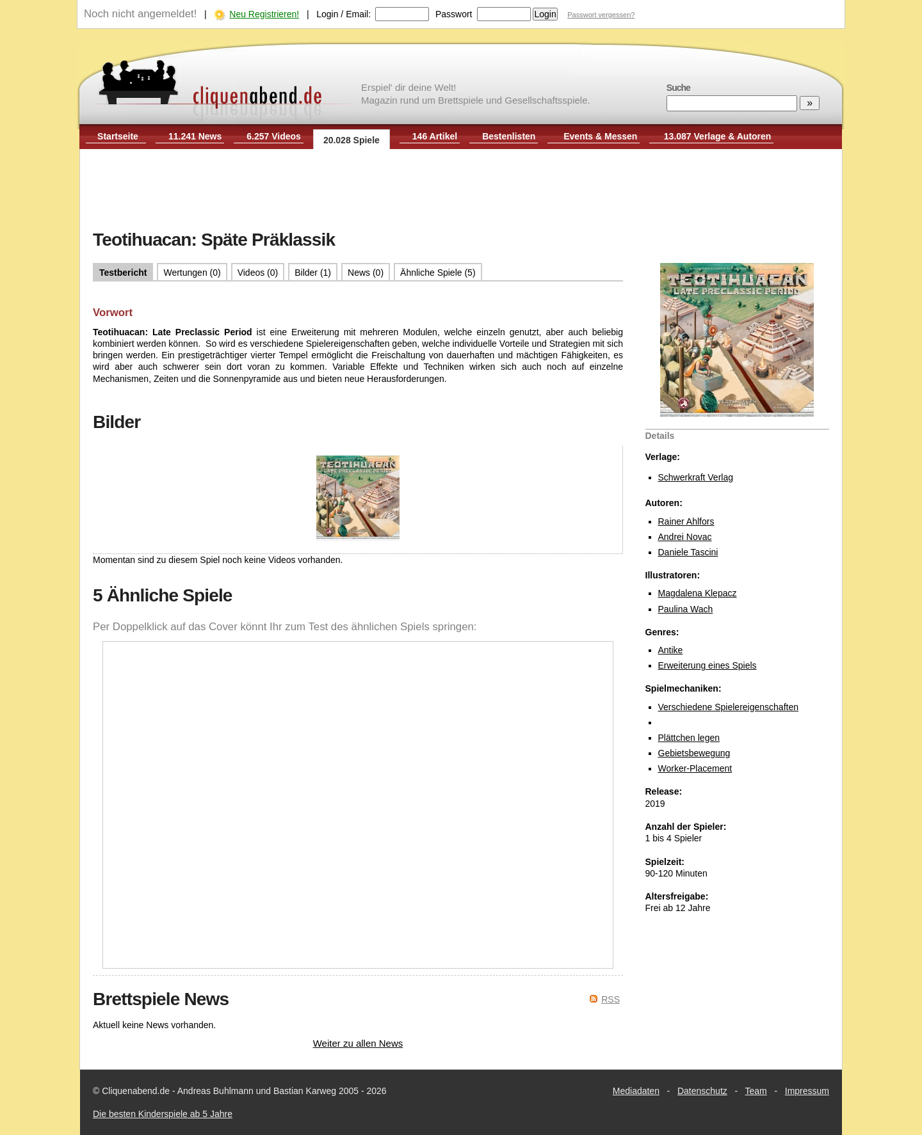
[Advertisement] (461, 190)
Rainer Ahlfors (686, 521)
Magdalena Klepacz (697, 593)
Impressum (807, 1091)
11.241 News (195, 136)
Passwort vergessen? (601, 15)
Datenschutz (702, 1091)
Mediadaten (636, 1091)
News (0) (366, 272)
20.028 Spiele (351, 140)
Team (756, 1091)
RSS (610, 999)
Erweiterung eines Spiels (707, 665)
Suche (678, 88)
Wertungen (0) (191, 272)
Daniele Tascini (688, 552)
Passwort (454, 14)
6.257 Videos (274, 136)
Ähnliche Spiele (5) (438, 272)
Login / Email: (343, 14)
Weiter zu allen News (358, 1043)
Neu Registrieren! (264, 14)
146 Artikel (434, 136)
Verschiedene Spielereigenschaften (728, 707)
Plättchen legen (689, 738)
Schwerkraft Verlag (696, 477)
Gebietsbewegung (694, 753)
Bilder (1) (313, 272)
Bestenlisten (508, 136)
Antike (670, 650)
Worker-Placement (695, 768)
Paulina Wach (685, 609)
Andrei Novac (685, 537)
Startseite (117, 136)
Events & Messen (600, 136)
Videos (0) (258, 272)
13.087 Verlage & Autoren (718, 136)
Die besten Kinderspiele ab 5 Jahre (162, 1114)
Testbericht (123, 272)
